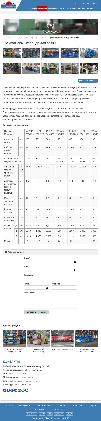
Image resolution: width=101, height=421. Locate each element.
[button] (42, 8)
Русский (86, 3)
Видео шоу (50, 27)
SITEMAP (59, 414)
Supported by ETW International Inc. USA (50, 418)
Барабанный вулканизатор (38, 350)
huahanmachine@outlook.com (23, 381)
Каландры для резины (36, 38)
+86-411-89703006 (17, 373)
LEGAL (69, 414)
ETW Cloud (32, 414)
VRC (42, 414)
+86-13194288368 (24, 377)
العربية (95, 3)
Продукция (18, 38)
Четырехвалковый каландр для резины (14, 350)
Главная (6, 38)
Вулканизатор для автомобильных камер (86, 350)
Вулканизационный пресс (62, 349)
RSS (50, 414)
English (76, 3)
